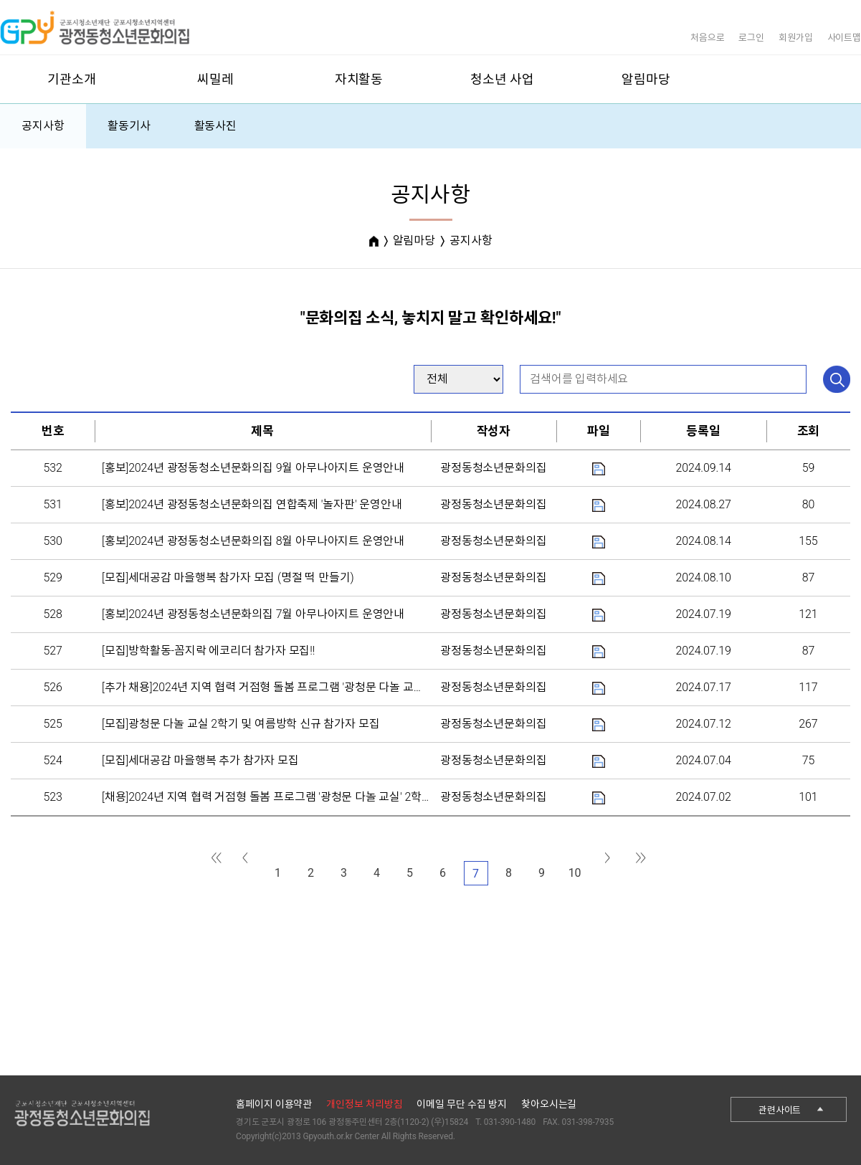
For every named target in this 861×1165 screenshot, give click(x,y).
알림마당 (646, 79)
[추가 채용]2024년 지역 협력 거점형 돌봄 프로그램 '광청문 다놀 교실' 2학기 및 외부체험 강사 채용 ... (337, 687)
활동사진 (215, 126)
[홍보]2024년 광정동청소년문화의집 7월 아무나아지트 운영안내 (253, 614)
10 (575, 873)
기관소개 (71, 79)
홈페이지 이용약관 (274, 1104)
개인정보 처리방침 (364, 1104)
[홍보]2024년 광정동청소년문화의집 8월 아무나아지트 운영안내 (253, 541)
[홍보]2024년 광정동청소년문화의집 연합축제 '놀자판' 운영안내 (251, 504)
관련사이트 (779, 1110)
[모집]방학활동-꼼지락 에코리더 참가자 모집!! (208, 650)
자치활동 (359, 79)
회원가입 (795, 37)
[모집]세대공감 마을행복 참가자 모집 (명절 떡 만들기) (227, 577)
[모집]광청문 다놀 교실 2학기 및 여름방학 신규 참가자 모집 (240, 724)
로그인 (751, 37)
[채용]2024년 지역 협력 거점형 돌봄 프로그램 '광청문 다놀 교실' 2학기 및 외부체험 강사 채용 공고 (332, 797)
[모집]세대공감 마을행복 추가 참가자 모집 (200, 760)
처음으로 (707, 37)
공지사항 (43, 126)
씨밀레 (215, 79)
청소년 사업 (501, 79)
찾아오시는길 (548, 1104)
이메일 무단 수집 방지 (462, 1104)
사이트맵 (844, 37)
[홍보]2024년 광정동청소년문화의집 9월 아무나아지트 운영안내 (253, 468)
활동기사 (129, 126)
